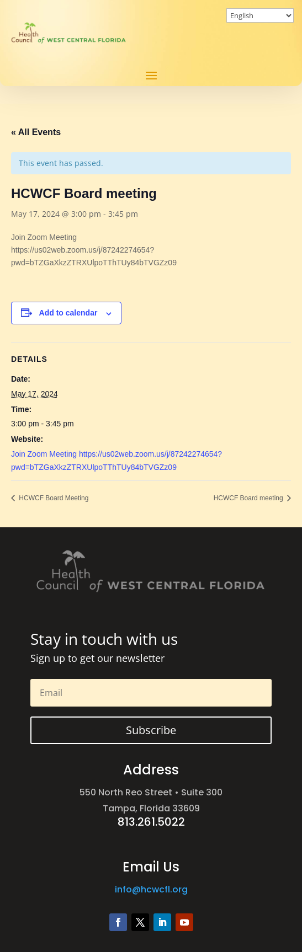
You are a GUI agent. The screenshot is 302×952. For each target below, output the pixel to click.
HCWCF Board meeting (249, 498)
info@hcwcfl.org (151, 889)
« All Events (36, 132)
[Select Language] (260, 15)
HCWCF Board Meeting (52, 498)
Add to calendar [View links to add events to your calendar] (68, 312)
